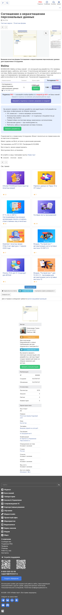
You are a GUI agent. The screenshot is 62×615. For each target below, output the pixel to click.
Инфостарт (31, 155)
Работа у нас (6, 551)
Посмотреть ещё (30, 287)
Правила (4, 546)
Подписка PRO (7, 544)
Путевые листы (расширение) (44, 215)
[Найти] (59, 484)
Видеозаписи (9, 525)
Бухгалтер (23, 423)
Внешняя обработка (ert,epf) (29, 428)
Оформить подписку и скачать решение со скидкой (31, 101)
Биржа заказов (10, 528)
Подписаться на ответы (9, 291)
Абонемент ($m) (25, 472)
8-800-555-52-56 (8, 571)
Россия (22, 451)
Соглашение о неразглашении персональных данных (23, 15)
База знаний (9, 493)
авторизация (41, 299)
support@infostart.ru (9, 574)
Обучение (8, 511)
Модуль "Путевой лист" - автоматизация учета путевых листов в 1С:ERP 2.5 (45, 246)
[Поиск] (7, 3)
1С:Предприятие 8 (25, 433)
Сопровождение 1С (12, 504)
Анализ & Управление (13, 500)
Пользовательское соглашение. (12, 587)
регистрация (32, 299)
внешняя (6, 157)
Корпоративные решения (14, 507)
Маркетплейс (9, 514)
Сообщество (6, 542)
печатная (13, 157)
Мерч (6, 535)
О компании (6, 539)
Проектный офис (11, 518)
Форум (7, 532)
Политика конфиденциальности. (35, 587)
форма (20, 157)
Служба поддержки (12, 557)
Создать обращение (11, 578)
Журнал (7, 490)
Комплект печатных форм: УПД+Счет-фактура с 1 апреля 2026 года (14, 246)
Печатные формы (25, 416)
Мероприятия (9, 521)
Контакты (5, 553)
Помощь (4, 548)
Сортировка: (45, 291)
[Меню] (3, 3)
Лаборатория (9, 497)
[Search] (31, 484)
